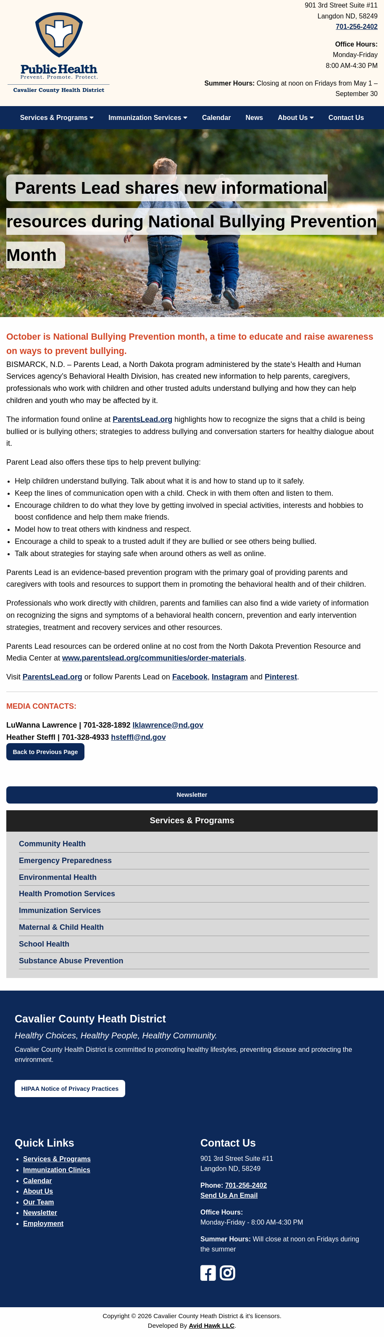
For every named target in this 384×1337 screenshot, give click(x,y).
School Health (44, 944)
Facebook (190, 677)
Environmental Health (58, 877)
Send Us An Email (229, 1195)
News (254, 117)
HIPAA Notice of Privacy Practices (69, 1088)
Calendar (216, 117)
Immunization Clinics (56, 1169)
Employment (43, 1223)
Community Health (52, 844)
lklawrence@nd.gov (168, 725)
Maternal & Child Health (61, 927)
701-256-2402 (246, 1185)
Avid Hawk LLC (211, 1325)
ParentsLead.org (142, 419)
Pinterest (281, 677)
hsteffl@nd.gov (138, 737)
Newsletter (192, 794)
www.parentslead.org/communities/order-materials (153, 658)
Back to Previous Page (45, 752)
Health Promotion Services (67, 894)
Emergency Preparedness (65, 860)
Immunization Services (147, 117)
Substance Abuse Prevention (71, 961)
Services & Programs (57, 117)
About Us (296, 117)
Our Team (38, 1202)
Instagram (230, 677)
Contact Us (346, 117)
